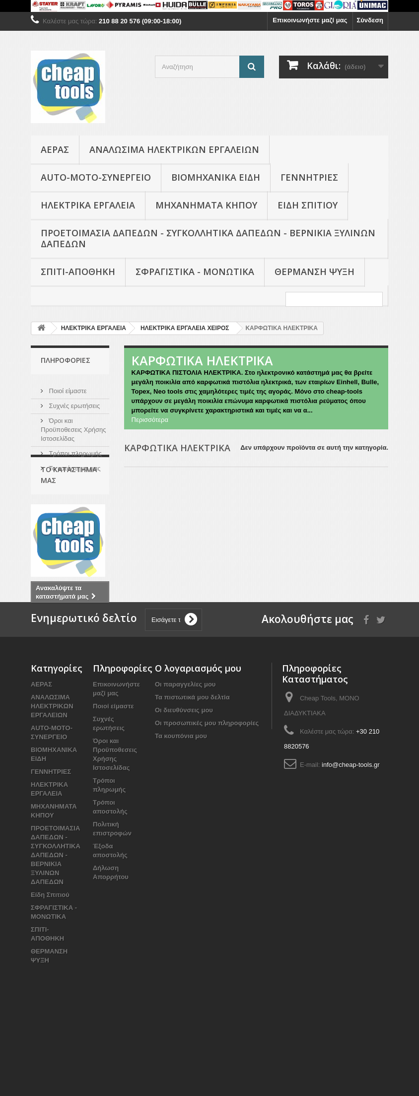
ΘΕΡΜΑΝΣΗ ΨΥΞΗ (314, 271)
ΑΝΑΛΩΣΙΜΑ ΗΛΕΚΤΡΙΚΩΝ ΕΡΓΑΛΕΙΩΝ (174, 149)
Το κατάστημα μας (74, 464)
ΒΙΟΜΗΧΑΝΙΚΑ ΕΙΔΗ (215, 177)
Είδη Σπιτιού (308, 205)
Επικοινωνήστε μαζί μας (310, 20)
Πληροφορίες (65, 360)
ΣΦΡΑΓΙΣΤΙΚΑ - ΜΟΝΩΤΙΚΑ (195, 271)
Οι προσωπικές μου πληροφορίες (207, 796)
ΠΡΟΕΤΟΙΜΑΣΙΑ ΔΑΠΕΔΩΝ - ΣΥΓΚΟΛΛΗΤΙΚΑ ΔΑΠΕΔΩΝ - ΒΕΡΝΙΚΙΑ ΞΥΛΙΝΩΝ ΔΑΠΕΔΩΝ (208, 238)
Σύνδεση (370, 20)
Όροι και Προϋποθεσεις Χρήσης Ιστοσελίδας (73, 425)
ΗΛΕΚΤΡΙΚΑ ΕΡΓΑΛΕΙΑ (88, 205)
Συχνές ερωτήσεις (73, 402)
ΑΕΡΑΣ (55, 149)
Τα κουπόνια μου (181, 809)
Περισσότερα (150, 419)
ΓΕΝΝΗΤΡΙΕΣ (309, 177)
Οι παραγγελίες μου (185, 757)
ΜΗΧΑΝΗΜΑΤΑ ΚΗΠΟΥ (206, 205)
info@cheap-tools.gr (351, 837)
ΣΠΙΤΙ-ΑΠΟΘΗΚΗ (78, 271)
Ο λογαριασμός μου (198, 741)
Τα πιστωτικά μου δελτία (192, 770)
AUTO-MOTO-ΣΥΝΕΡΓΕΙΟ (96, 177)
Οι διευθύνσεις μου (184, 783)
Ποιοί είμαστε (67, 387)
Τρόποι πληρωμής (74, 449)
